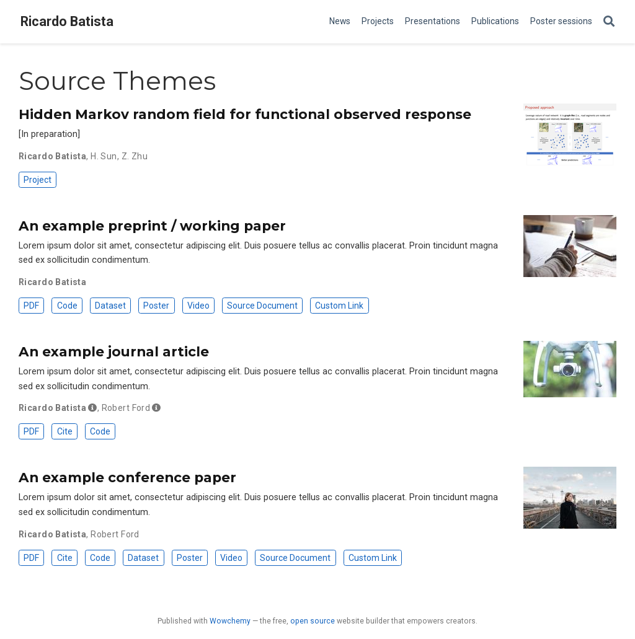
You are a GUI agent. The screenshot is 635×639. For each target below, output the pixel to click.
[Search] (609, 22)
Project (37, 180)
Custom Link (339, 306)
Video (198, 306)
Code (67, 306)
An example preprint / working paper (152, 226)
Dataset (110, 306)
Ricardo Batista (66, 21)
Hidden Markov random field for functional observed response (245, 114)
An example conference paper (127, 477)
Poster (156, 306)
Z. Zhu (135, 156)
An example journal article (114, 351)
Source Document (262, 306)
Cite (65, 431)
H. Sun (104, 156)
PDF (31, 306)
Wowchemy (230, 621)
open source (312, 621)
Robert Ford (126, 408)
